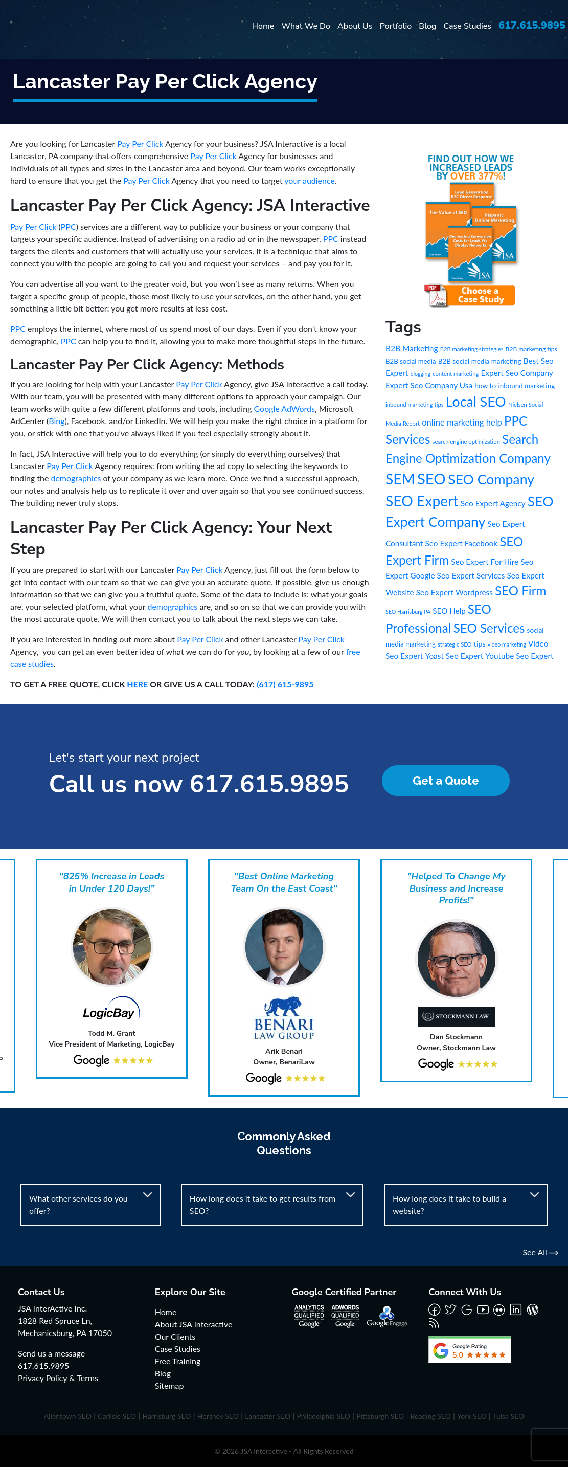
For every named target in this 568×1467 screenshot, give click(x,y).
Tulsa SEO (508, 1416)
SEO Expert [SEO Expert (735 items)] (422, 500)
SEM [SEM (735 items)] (400, 478)
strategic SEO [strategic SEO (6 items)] (455, 644)
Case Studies (467, 26)
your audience (309, 180)
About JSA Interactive (194, 1324)
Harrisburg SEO (166, 1416)
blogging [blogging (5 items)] (420, 373)
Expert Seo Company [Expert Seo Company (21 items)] (517, 372)
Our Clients (175, 1336)
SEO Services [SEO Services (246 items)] (489, 627)
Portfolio (396, 26)
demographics (76, 478)
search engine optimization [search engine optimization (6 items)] (466, 441)
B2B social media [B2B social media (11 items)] (410, 361)
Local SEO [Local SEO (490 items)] (476, 401)
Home (263, 26)
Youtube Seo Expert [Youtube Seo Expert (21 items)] (519, 655)
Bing (56, 421)
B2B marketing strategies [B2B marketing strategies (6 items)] (472, 349)
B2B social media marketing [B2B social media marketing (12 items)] (479, 361)
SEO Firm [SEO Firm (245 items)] (520, 590)
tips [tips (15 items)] (480, 643)
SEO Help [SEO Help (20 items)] (449, 610)
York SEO (472, 1416)
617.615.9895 (531, 25)
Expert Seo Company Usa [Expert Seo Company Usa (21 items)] (428, 385)
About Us (354, 26)
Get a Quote (446, 780)
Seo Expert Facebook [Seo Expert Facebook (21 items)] (461, 543)
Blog (427, 26)
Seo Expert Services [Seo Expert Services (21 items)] (471, 575)
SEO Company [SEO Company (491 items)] (491, 479)
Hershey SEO (218, 1416)
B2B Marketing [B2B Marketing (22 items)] (411, 348)
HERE (137, 684)
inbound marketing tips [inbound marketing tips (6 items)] (414, 404)
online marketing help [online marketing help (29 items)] (462, 422)
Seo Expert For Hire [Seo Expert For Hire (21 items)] (484, 561)
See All (540, 1252)
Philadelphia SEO (323, 1416)
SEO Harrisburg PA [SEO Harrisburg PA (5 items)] (407, 611)
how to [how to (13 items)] (485, 385)
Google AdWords (284, 408)
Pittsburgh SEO (380, 1416)
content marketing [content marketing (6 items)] (456, 373)
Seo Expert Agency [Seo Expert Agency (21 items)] (493, 503)
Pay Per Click (140, 143)
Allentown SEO (68, 1416)
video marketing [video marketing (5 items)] (507, 644)
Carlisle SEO (117, 1416)
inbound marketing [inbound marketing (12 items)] (526, 386)
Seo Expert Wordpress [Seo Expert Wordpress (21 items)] (454, 592)
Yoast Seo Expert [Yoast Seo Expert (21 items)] (454, 655)
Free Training (178, 1361)
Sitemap (169, 1385)
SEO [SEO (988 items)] (431, 478)
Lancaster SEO (267, 1416)
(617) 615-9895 (285, 684)
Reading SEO (431, 1416)
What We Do (305, 26)
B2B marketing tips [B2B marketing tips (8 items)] (531, 349)
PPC (68, 226)
